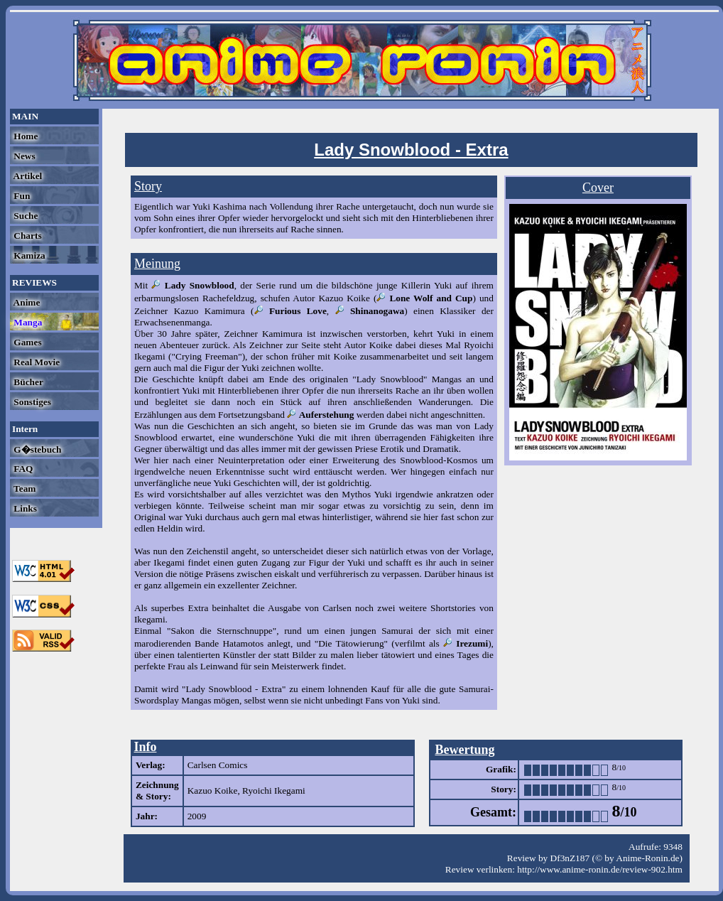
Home (24, 136)
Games (26, 342)
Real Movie (35, 362)
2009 (197, 816)
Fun (20, 195)
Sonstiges (31, 401)
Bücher (27, 382)
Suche (24, 215)
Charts (26, 235)
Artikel (26, 176)
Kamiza (28, 255)
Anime (25, 302)
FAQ (22, 468)
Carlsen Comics (217, 765)
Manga (26, 322)
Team (23, 488)
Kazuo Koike (212, 790)
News (23, 156)
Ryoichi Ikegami (273, 790)
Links (24, 508)
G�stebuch (36, 449)
